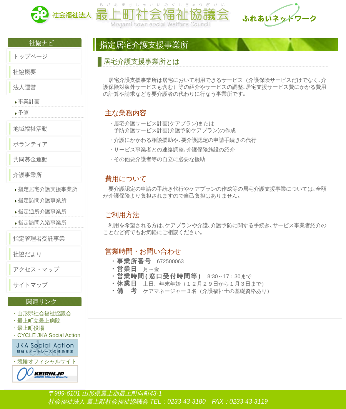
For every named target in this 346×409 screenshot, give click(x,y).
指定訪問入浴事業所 (42, 223)
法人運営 (24, 87)
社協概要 (24, 71)
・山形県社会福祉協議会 (41, 313)
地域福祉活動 (30, 128)
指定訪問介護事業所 (42, 200)
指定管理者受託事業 (39, 238)
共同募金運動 (30, 159)
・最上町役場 (28, 328)
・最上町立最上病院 (36, 321)
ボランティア (30, 144)
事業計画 (29, 102)
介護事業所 (27, 174)
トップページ (30, 56)
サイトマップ (30, 284)
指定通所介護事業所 (42, 211)
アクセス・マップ (36, 269)
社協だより (27, 254)
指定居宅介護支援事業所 (47, 189)
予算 (23, 113)
